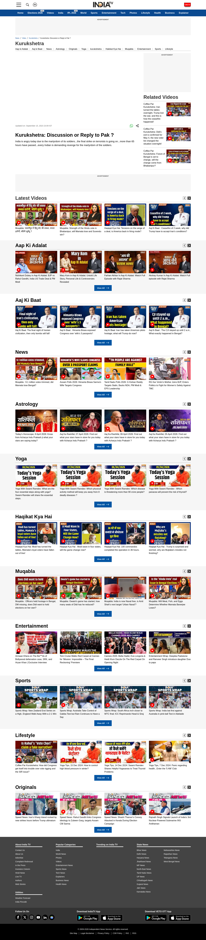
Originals (73, 49)
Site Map (73, 933)
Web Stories (20, 884)
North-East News (144, 869)
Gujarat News (142, 884)
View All (103, 288)
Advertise (19, 858)
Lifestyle (145, 13)
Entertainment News (64, 865)
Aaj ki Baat (37, 49)
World (83, 13)
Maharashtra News (172, 850)
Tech (122, 13)
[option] (36, 218)
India (60, 13)
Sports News (61, 869)
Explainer (184, 13)
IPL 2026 (71, 13)
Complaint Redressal (24, 861)
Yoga (83, 49)
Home (20, 13)
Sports (94, 13)
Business (170, 13)
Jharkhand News (144, 861)
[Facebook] (18, 917)
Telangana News (171, 858)
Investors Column (22, 869)
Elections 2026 (35, 13)
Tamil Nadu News (144, 873)
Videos (50, 13)
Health (157, 13)
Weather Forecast (22, 898)
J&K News (141, 888)
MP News (141, 865)
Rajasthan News (171, 854)
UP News (141, 877)
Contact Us (20, 850)
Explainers (60, 877)
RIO (127, 933)
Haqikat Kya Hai (33, 516)
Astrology (60, 49)
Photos (133, 13)
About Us (19, 854)
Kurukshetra (33, 38)
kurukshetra (96, 49)
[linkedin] (45, 917)
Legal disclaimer (87, 933)
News (17, 38)
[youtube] (38, 917)
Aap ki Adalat (21, 49)
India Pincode (21, 902)
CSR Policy (117, 933)
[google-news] (52, 917)
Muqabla (129, 49)
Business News (62, 880)
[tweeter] (25, 917)
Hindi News (20, 873)
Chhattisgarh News (145, 880)
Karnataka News (144, 892)
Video (24, 38)
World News (61, 854)
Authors (18, 880)
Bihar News (142, 850)
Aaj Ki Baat (28, 300)
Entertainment (109, 13)
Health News (61, 884)
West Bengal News (172, 861)
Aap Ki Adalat (31, 245)
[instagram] (31, 917)
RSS (134, 933)
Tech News (60, 873)
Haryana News (143, 858)
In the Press (20, 865)
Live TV (18, 877)
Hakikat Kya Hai (113, 49)
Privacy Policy (103, 933)
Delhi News (141, 854)
